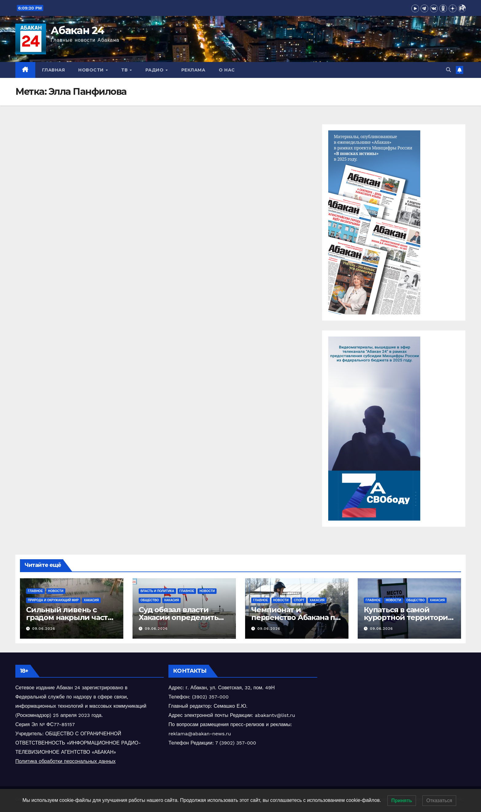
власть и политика (157, 591)
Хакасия (91, 600)
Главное (35, 591)
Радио (155, 70)
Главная (53, 70)
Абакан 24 (77, 30)
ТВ (125, 70)
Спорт (299, 600)
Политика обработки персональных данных (65, 761)
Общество (149, 600)
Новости (91, 70)
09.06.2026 (43, 628)
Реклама (193, 70)
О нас (227, 70)
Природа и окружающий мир (53, 600)
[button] (448, 70)
